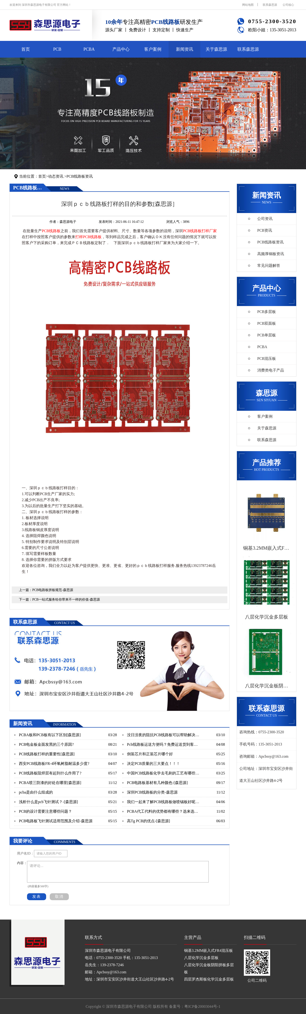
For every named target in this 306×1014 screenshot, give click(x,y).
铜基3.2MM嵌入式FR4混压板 (208, 950)
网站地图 (248, 4)
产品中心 (121, 49)
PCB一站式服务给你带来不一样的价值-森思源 (66, 599)
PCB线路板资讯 (79, 176)
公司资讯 (265, 219)
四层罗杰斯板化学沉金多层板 (209, 979)
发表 (36, 896)
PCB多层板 (266, 312)
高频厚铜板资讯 (270, 254)
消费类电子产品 (270, 370)
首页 (25, 49)
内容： (22, 863)
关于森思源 (216, 49)
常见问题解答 (268, 265)
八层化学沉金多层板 (201, 958)
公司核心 (288, 4)
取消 (59, 896)
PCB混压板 (266, 358)
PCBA (89, 49)
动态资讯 (55, 176)
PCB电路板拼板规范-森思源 (52, 590)
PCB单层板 (266, 335)
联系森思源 (270, 4)
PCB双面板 (266, 323)
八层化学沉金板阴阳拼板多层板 (209, 968)
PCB (57, 49)
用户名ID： (25, 853)
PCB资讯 (264, 230)
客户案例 (152, 49)
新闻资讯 (184, 49)
